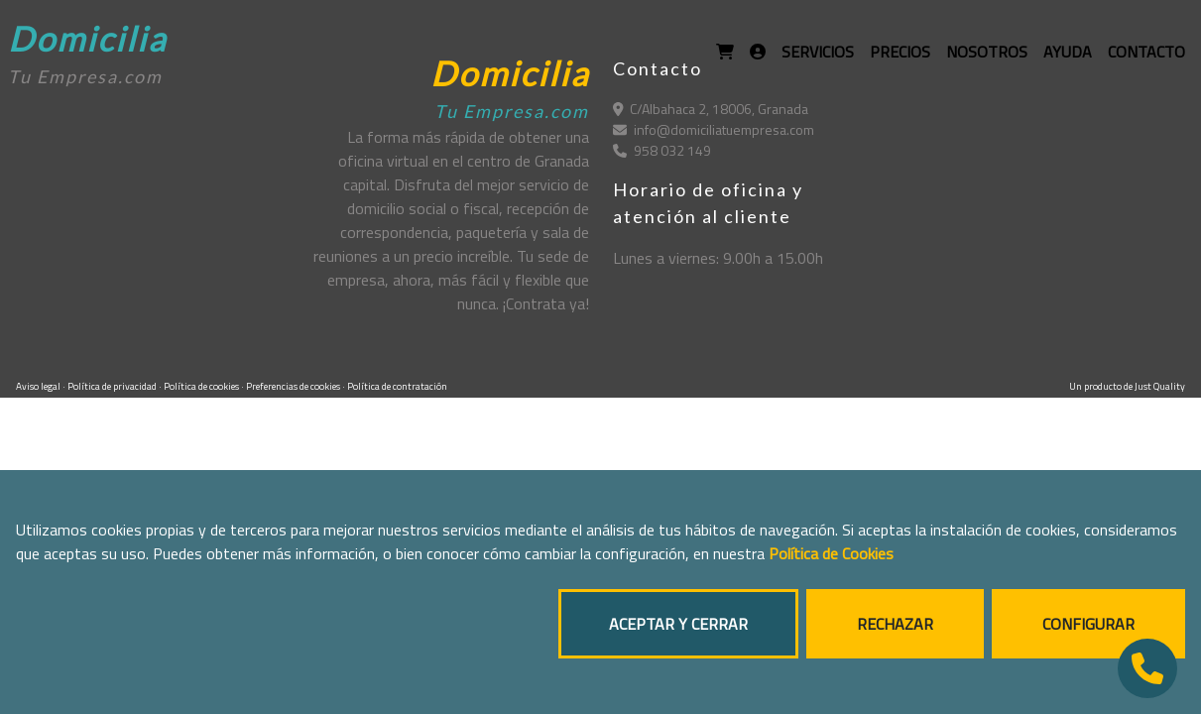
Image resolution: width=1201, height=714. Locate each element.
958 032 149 (662, 150)
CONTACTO (1146, 51)
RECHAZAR (895, 624)
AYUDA (1067, 51)
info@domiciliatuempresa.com (713, 129)
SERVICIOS (817, 51)
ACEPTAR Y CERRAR (678, 624)
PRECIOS (900, 51)
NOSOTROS (986, 51)
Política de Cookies (831, 553)
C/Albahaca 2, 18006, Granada (711, 108)
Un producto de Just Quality (1127, 386)
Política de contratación (397, 386)
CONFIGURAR (1088, 624)
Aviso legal (39, 386)
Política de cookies (202, 386)
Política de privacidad (113, 386)
